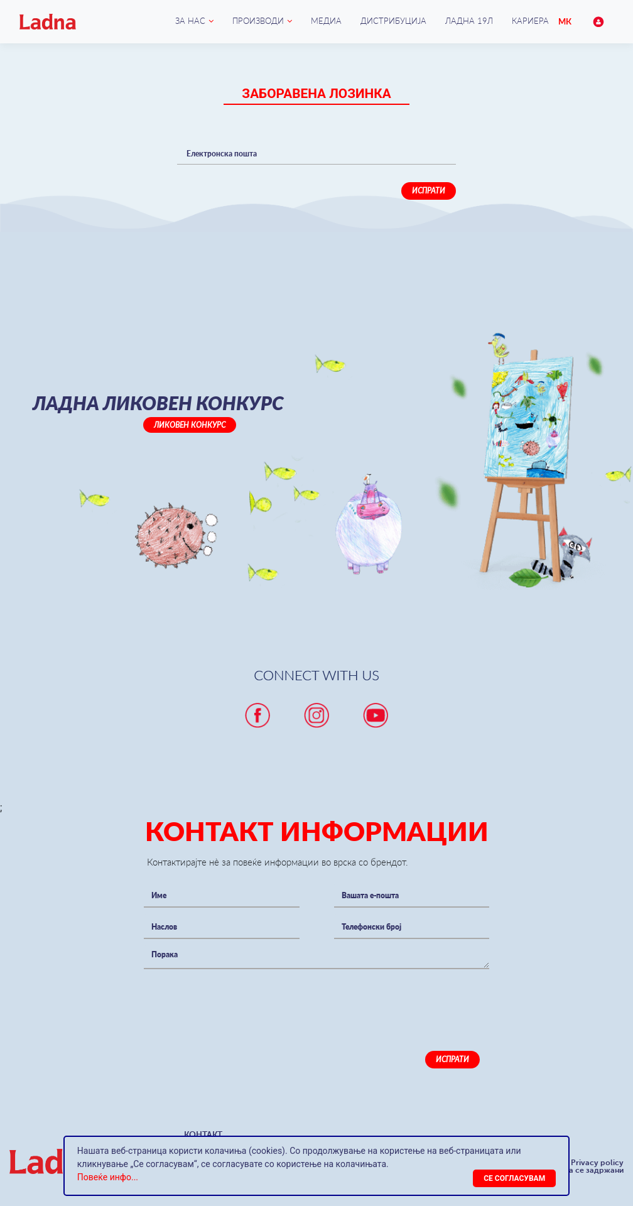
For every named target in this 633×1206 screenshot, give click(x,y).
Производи (258, 21)
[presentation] (239, 999)
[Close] (514, 1178)
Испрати (428, 190)
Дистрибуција (393, 21)
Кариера (530, 21)
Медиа (326, 21)
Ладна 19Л (469, 21)
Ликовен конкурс (189, 425)
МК (564, 21)
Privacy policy (597, 1162)
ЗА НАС (190, 21)
